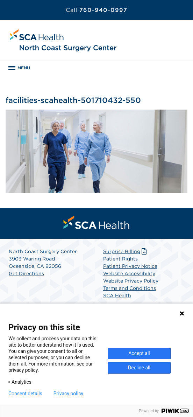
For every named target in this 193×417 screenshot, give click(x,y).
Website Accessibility (129, 273)
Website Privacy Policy (130, 281)
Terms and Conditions (129, 288)
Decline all (139, 367)
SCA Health (117, 295)
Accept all (139, 353)
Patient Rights (120, 259)
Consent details (25, 393)
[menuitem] (96, 222)
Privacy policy (68, 393)
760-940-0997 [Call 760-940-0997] (96, 10)
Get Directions (26, 273)
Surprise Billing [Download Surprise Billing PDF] (125, 251)
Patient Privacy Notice (130, 266)
